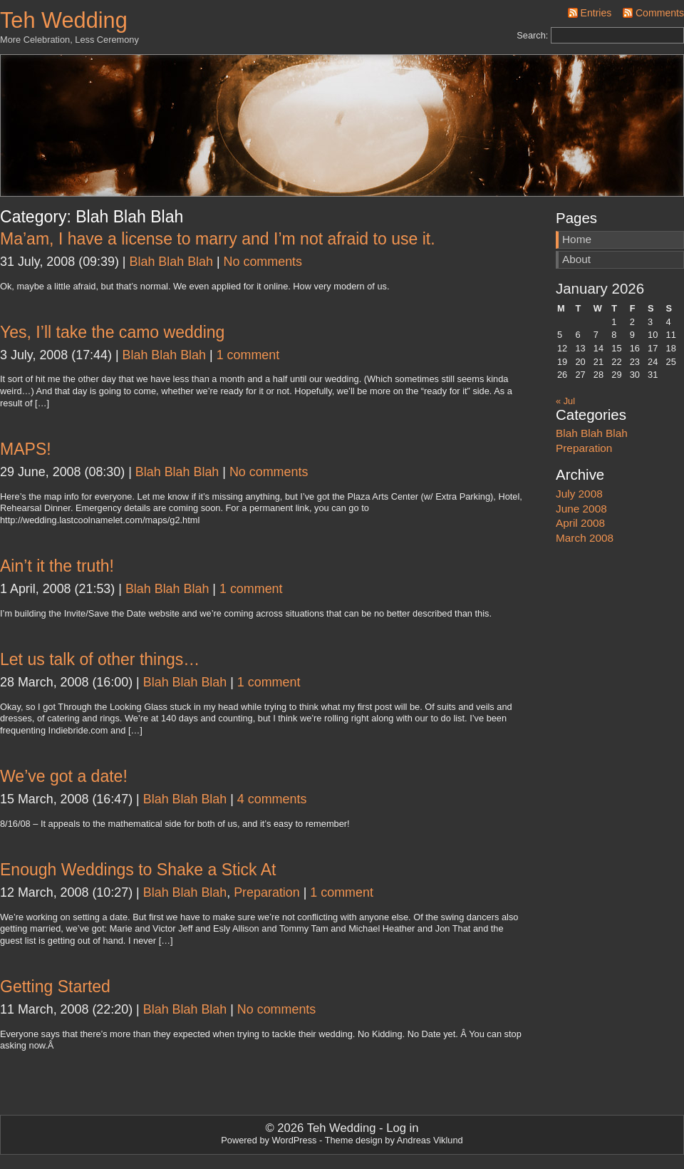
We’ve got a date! (64, 776)
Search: (532, 35)
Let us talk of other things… (100, 659)
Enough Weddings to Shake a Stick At (138, 869)
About (576, 259)
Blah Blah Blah (171, 261)
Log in (402, 1128)
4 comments (272, 799)
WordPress (293, 1140)
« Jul (565, 401)
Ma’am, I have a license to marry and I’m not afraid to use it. (217, 239)
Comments (660, 13)
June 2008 (581, 509)
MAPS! (25, 449)
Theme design (354, 1140)
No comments (263, 261)
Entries (596, 13)
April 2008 (580, 523)
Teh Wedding (64, 20)
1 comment (248, 355)
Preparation (267, 892)
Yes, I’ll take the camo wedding (112, 332)
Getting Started (55, 986)
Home (576, 239)
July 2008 (579, 494)
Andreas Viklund (430, 1140)
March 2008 (584, 538)
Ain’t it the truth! (57, 566)
